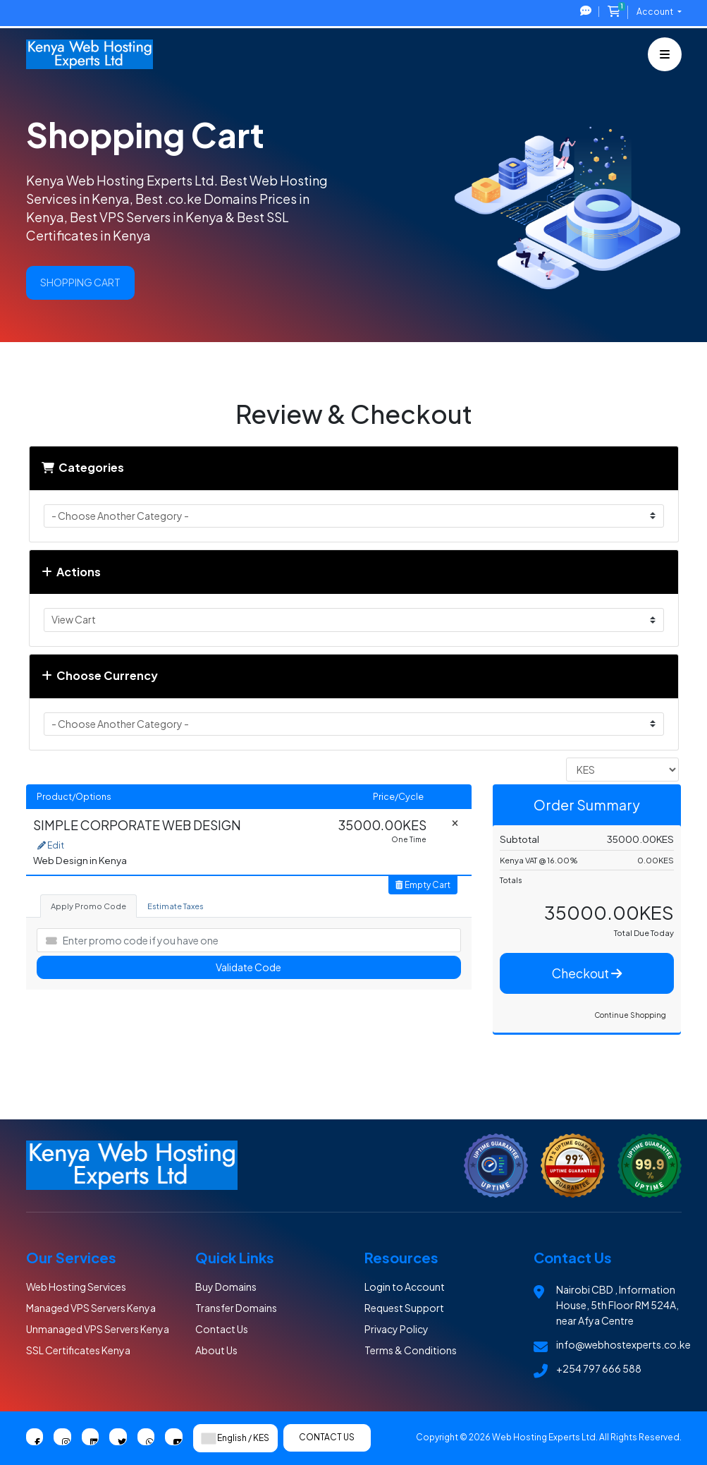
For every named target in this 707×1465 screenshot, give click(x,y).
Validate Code (248, 967)
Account (656, 11)
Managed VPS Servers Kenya (91, 1307)
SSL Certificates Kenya (78, 1350)
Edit (50, 845)
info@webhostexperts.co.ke (623, 1344)
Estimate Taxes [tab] (175, 906)
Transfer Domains (236, 1307)
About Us (216, 1350)
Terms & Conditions (410, 1350)
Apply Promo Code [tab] (88, 906)
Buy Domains (226, 1286)
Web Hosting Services (76, 1286)
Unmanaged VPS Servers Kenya (97, 1329)
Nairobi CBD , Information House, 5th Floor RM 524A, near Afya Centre (617, 1305)
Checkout (587, 973)
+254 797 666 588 (598, 1368)
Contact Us (221, 1329)
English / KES (235, 1438)
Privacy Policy (396, 1329)
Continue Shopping (630, 1015)
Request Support (404, 1307)
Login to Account (404, 1286)
